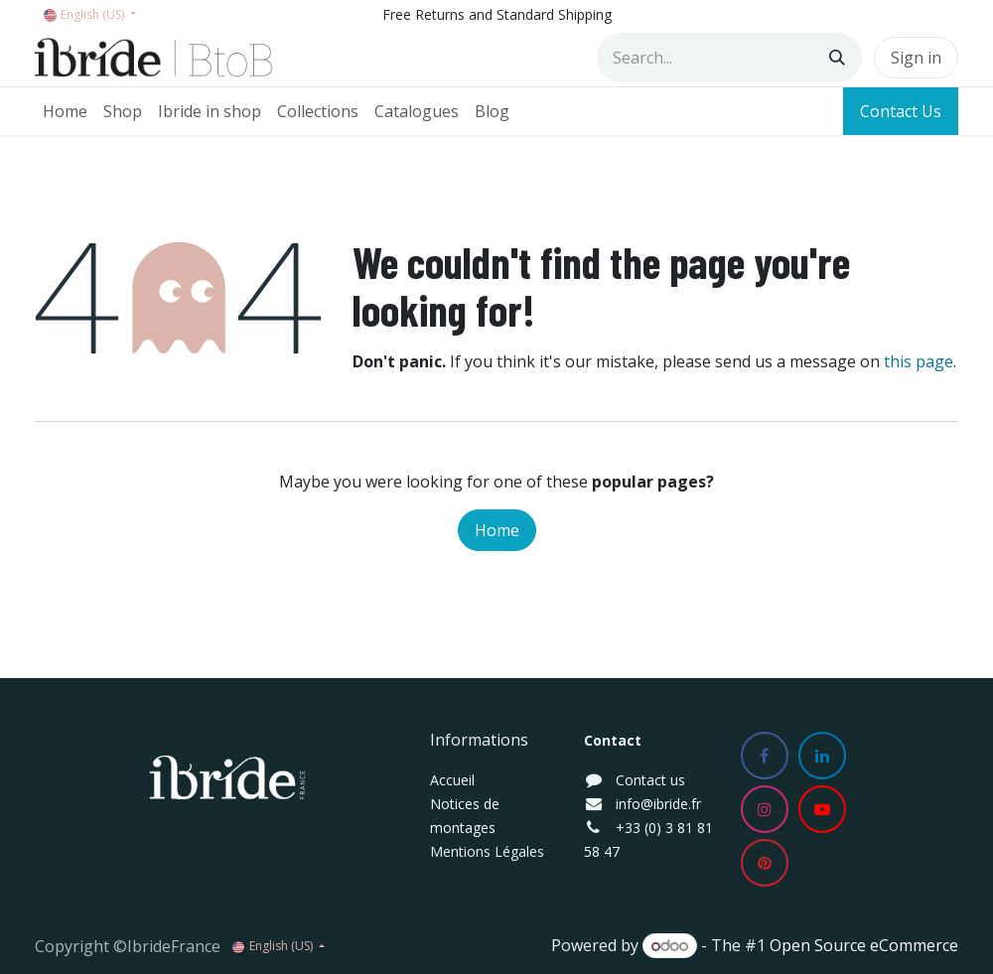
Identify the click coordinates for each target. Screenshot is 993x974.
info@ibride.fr (658, 803)
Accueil (452, 779)
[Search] (837, 57)
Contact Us (900, 111)
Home (497, 530)
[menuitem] (65, 111)
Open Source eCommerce (864, 945)
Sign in (916, 58)
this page (918, 361)
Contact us (650, 779)
